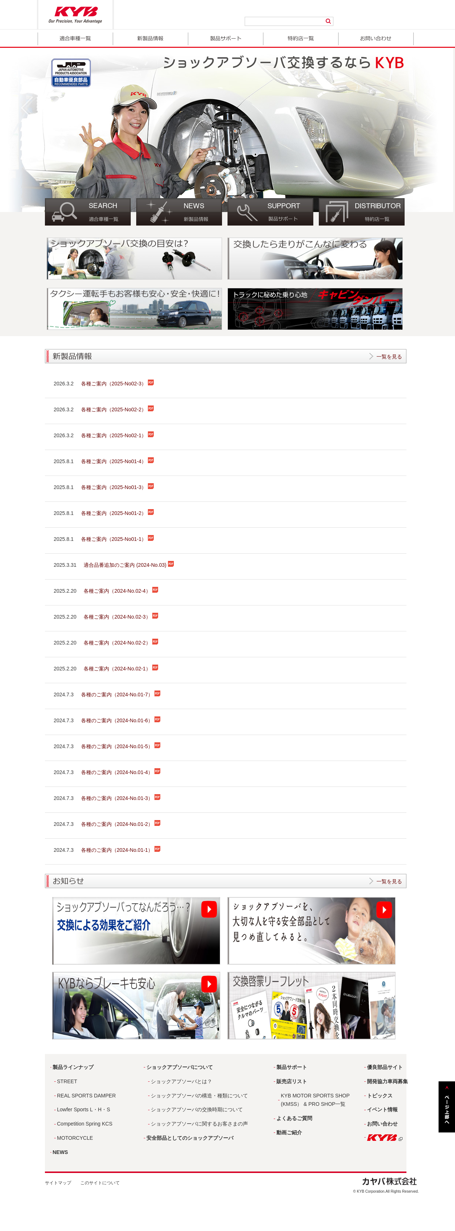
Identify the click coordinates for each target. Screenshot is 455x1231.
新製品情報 (150, 39)
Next (431, 108)
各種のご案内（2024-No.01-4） (121, 772)
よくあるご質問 (294, 1118)
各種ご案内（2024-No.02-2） (121, 643)
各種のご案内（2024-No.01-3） (121, 798)
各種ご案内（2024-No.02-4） (121, 591)
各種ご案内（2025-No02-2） (117, 409)
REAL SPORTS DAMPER (86, 1096)
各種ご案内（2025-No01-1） (117, 539)
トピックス (380, 1096)
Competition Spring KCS (84, 1124)
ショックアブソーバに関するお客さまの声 (199, 1124)
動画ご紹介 (289, 1132)
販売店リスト (291, 1081)
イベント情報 (382, 1109)
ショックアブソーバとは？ (181, 1081)
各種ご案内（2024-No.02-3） (121, 617)
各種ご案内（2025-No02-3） (117, 383)
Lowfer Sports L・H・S (83, 1109)
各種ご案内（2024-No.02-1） (121, 669)
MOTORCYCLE (75, 1138)
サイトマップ (58, 1182)
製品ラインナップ (73, 1067)
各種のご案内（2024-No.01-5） (121, 746)
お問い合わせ (376, 39)
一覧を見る (389, 356)
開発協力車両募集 (387, 1081)
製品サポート (225, 39)
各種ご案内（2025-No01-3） (117, 487)
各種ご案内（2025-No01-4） (117, 461)
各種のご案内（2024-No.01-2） (121, 824)
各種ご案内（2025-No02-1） (117, 435)
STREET (67, 1081)
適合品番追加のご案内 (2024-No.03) (128, 565)
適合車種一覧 (75, 39)
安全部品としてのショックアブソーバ (189, 1138)
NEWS (60, 1152)
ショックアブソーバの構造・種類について (199, 1096)
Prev (29, 108)
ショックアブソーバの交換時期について (197, 1109)
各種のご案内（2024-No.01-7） (121, 694)
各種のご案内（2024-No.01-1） (121, 850)
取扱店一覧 (301, 39)
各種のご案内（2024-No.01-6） (121, 720)
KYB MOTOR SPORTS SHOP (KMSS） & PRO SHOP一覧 (315, 1100)
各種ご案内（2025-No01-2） (117, 513)
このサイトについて (100, 1182)
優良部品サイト (385, 1067)
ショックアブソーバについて (179, 1067)
